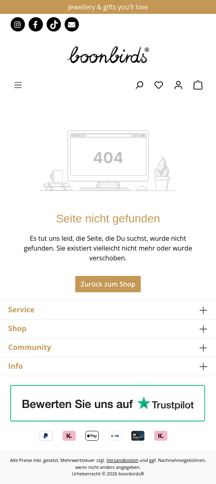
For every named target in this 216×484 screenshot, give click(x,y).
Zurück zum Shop (108, 284)
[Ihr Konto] (178, 84)
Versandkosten (122, 460)
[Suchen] (139, 84)
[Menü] (18, 84)
